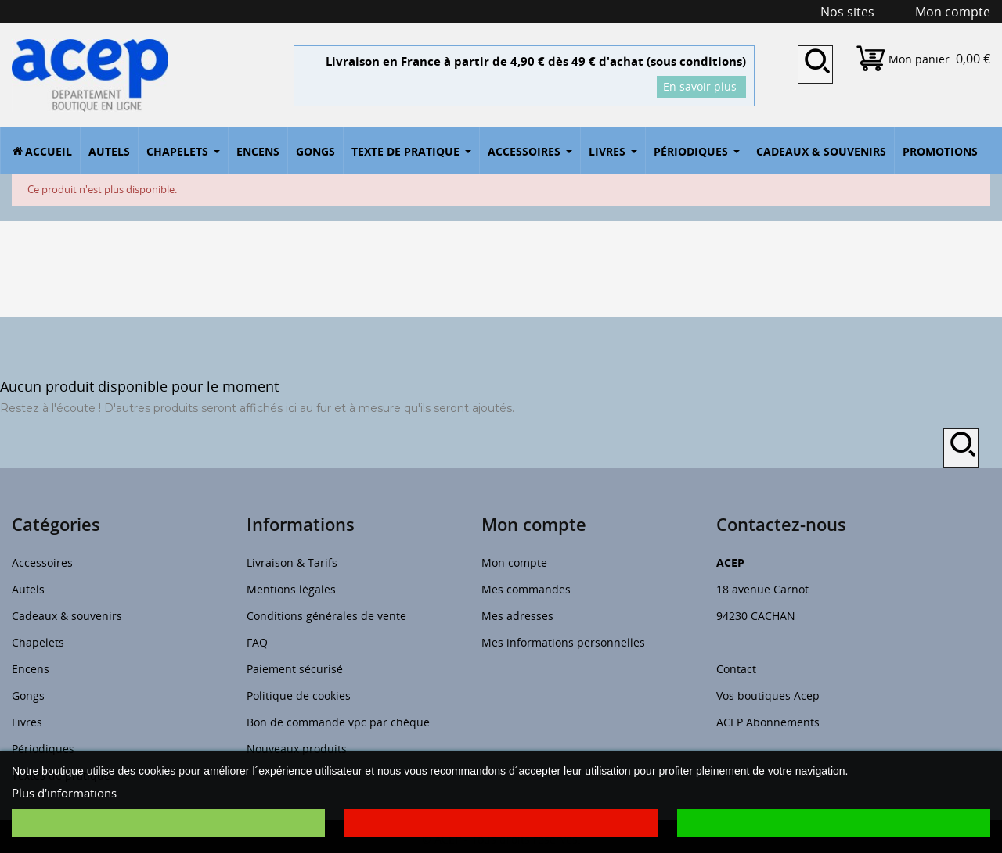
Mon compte (514, 562)
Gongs (28, 695)
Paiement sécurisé (295, 668)
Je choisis (168, 823)
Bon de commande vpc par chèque (338, 722)
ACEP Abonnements (768, 722)
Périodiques (43, 748)
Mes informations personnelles (563, 642)
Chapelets (38, 642)
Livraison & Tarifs (292, 562)
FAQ (257, 642)
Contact (736, 668)
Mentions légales (291, 589)
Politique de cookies (299, 695)
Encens (30, 668)
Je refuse (501, 823)
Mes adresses (517, 615)
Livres (27, 722)
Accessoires (42, 562)
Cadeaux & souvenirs (67, 615)
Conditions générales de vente (326, 615)
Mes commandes (526, 589)
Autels (28, 589)
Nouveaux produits (297, 748)
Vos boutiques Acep (768, 695)
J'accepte (834, 823)
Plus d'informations (64, 793)
